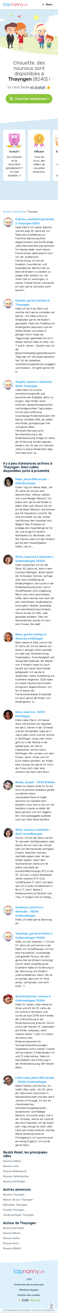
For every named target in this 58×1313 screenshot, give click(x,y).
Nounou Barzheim (13, 1228)
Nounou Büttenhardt (14, 1171)
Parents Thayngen (13, 1209)
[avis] (29, 1300)
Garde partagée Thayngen (18, 1214)
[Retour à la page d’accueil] (15, 4)
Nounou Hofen (11, 1238)
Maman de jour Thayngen (18, 1199)
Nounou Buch (11, 1243)
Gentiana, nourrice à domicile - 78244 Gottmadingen (29, 911)
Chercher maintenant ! (29, 99)
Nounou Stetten (12, 1161)
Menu (47, 4)
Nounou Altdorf (12, 1248)
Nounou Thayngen (14, 1194)
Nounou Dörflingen (14, 1181)
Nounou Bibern (12, 1233)
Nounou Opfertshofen (16, 1176)
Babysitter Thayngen (15, 1204)
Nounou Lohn (11, 1166)
